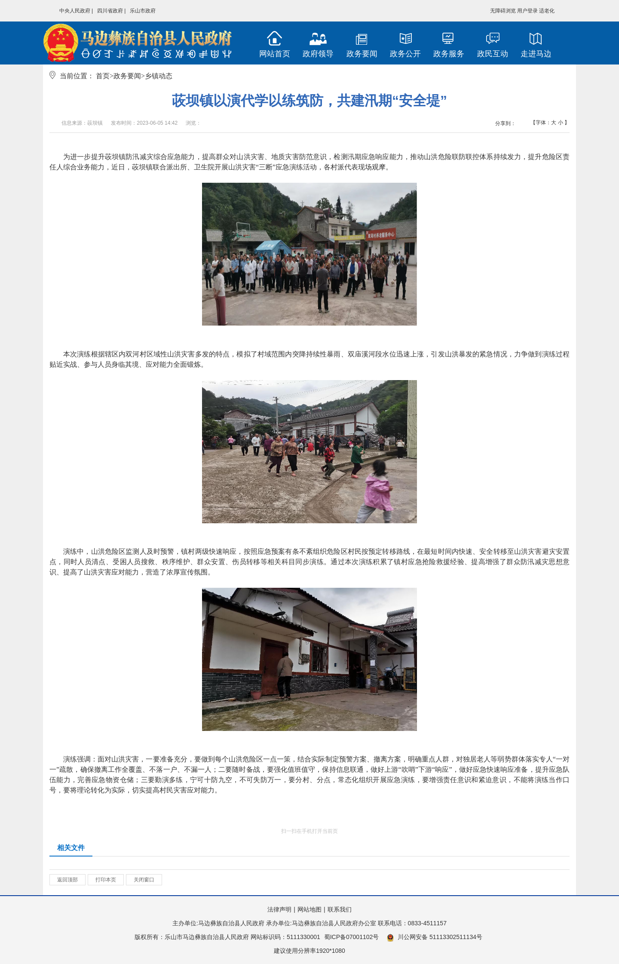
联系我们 (340, 909)
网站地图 (309, 909)
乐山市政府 (143, 11)
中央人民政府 (74, 11)
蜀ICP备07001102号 (351, 936)
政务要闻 (361, 53)
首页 (103, 76)
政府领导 (318, 53)
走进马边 (536, 53)
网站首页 (274, 53)
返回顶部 (67, 880)
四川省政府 (110, 11)
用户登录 (527, 11)
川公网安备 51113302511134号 (434, 937)
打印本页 (105, 880)
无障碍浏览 (503, 11)
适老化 (547, 11)
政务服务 (448, 53)
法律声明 (279, 909)
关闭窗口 (144, 880)
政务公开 (405, 53)
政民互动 (492, 53)
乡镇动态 (158, 76)
